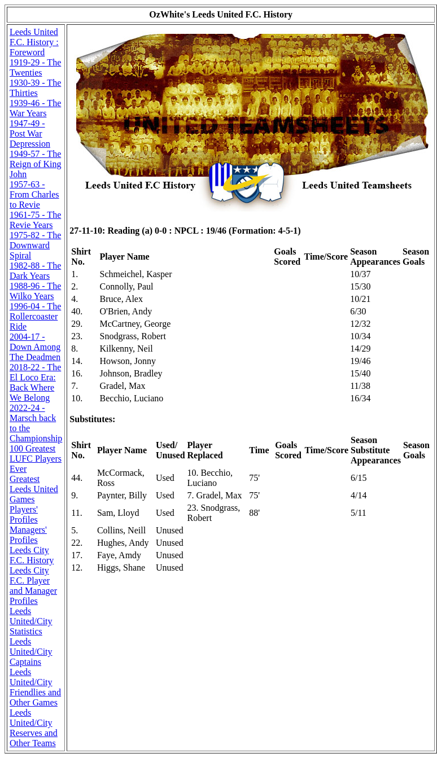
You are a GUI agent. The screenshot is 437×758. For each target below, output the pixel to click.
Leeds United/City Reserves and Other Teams (34, 728)
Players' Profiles (24, 514)
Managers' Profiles (28, 535)
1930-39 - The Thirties (35, 88)
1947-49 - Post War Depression (30, 133)
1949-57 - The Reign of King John (36, 164)
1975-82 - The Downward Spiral (35, 245)
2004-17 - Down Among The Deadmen (35, 347)
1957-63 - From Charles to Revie (34, 194)
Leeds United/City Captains (31, 652)
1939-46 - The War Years (35, 108)
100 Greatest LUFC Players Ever (36, 459)
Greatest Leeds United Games (34, 489)
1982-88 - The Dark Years (35, 271)
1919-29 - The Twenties (35, 67)
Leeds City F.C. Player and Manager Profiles (33, 586)
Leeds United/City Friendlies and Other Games (35, 687)
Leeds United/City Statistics (31, 621)
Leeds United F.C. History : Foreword (34, 42)
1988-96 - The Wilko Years (35, 291)
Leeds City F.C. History (32, 555)
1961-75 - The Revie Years (35, 220)
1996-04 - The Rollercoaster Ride (35, 316)
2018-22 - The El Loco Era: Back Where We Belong (35, 382)
